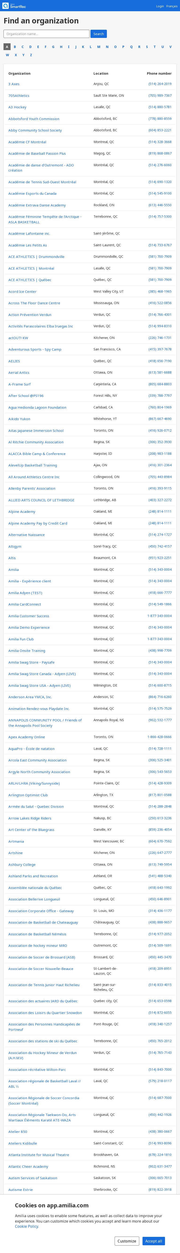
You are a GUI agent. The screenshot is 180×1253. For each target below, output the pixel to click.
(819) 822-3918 (160, 1189)
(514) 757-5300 (160, 216)
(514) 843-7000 (160, 1069)
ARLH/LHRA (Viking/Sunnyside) (34, 783)
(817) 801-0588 (160, 795)
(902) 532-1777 (160, 720)
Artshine (15, 852)
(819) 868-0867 (160, 153)
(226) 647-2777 (160, 852)
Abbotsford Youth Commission (33, 118)
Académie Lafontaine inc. (29, 233)
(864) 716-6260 (160, 696)
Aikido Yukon (19, 418)
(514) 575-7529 (160, 708)
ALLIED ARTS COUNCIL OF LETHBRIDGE (41, 500)
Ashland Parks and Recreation (33, 876)
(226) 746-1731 (160, 337)
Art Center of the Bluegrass (31, 829)
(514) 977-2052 (160, 934)
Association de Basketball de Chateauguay (43, 922)
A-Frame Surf (19, 384)
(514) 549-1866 (160, 604)
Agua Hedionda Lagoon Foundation (37, 407)
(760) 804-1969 (160, 407)
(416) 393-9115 (160, 488)
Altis (12, 557)
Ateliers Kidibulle (22, 1143)
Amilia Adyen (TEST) (25, 592)
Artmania (16, 841)
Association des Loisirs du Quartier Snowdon (45, 1012)
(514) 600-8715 (160, 685)
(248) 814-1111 (160, 511)
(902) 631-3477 (160, 1166)
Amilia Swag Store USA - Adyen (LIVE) (39, 685)
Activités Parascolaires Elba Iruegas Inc (40, 326)
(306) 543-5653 (160, 771)
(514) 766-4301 (160, 314)
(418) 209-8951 (160, 968)
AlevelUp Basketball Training (32, 465)
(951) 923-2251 (160, 557)
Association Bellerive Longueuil (34, 899)
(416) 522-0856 (160, 303)
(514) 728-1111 (160, 748)
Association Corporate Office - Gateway (41, 910)
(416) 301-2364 (160, 465)
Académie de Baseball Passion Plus (37, 153)
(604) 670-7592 (160, 841)
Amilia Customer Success (28, 616)
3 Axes (13, 83)
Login (160, 6)
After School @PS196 (26, 395)
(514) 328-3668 (160, 142)
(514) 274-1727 (160, 534)
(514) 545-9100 (160, 193)
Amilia (13, 569)
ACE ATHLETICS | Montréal (31, 268)
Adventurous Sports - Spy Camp (34, 349)
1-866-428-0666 (159, 737)
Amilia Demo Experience (29, 627)
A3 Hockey (17, 107)
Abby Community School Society (35, 130)
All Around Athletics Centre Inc (34, 476)
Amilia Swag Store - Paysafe (31, 662)
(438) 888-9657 (160, 922)
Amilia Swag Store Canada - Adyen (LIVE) (42, 673)
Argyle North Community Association (39, 771)
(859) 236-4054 (160, 829)
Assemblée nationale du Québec (35, 887)
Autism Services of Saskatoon (32, 1178)
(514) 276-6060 (160, 165)
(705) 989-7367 (160, 95)
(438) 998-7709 (160, 650)
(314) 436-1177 (160, 910)
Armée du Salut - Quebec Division (36, 806)
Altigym (14, 546)
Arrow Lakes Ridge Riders (29, 818)
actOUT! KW (18, 337)
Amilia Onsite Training (26, 650)
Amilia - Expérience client (29, 581)
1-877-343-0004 (159, 616)
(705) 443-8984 (160, 476)
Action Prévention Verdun (29, 314)
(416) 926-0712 (160, 430)
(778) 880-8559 (160, 118)
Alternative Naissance (26, 534)
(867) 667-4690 (160, 418)
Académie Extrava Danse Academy (37, 205)
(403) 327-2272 (160, 500)
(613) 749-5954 (160, 864)
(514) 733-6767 (160, 245)
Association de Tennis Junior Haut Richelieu (43, 984)
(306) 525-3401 (160, 760)
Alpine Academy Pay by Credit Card (37, 523)
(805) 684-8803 (160, 384)
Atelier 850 (17, 1131)
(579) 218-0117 (160, 1081)
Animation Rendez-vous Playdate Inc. (39, 708)
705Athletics (18, 95)
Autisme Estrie (20, 1189)
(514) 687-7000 (160, 1097)
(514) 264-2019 (160, 83)
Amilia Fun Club (21, 639)
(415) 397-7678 (160, 349)
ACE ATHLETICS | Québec (29, 279)
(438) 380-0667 (160, 1131)
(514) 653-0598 (160, 1001)
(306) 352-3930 (160, 442)
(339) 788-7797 (160, 395)
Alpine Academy (21, 511)
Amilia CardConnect (24, 604)
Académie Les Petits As (27, 245)
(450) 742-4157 (160, 546)
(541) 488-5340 (160, 876)
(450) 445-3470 (160, 957)
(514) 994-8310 (160, 326)
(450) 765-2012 (160, 1041)
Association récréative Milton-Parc (37, 1069)
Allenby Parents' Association (31, 488)
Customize (127, 1241)
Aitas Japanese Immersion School (36, 430)
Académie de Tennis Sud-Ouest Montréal (42, 182)
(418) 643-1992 (160, 887)
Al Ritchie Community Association (36, 442)
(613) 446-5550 (160, 205)
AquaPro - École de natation (31, 748)
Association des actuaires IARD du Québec (43, 1001)
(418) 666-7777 (160, 592)
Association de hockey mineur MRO (37, 945)
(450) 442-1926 (160, 1114)
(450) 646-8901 (160, 899)
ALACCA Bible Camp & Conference (37, 453)
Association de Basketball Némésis (37, 934)
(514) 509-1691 (160, 945)
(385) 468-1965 (160, 291)
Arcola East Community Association (37, 760)
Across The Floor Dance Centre (34, 303)
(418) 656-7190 (160, 361)
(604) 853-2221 (160, 130)
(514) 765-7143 (160, 1052)
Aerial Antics (18, 372)
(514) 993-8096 (160, 1143)
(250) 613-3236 (160, 818)
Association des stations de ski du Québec (42, 1041)
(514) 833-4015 (160, 984)
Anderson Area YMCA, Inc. (30, 696)
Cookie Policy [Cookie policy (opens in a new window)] (26, 1226)
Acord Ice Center (22, 291)
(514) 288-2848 (160, 806)
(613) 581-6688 (160, 372)
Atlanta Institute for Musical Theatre (38, 1154)
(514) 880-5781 (160, 107)
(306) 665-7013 (160, 1178)
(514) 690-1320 (160, 182)
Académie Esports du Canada (32, 193)
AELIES (14, 361)
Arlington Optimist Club (28, 795)
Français (172, 6)
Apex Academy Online (26, 737)
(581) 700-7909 (160, 256)
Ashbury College (22, 864)
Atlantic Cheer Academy (28, 1166)
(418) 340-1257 (160, 1024)
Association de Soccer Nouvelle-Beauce (40, 968)
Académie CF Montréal (27, 142)
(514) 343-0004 (160, 569)
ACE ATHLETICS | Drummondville (36, 256)
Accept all (153, 1241)
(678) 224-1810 (160, 1154)
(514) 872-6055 (160, 1012)
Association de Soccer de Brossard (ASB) (41, 957)
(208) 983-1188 (160, 453)
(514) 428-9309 (160, 783)
